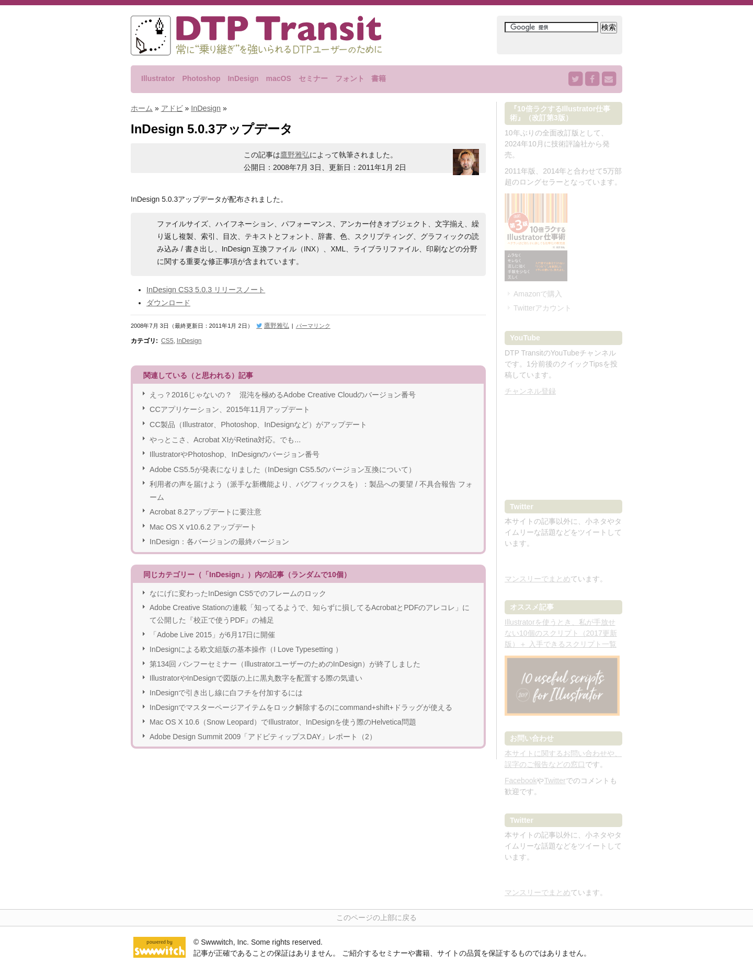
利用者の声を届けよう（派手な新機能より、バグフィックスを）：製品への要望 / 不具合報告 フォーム (311, 484)
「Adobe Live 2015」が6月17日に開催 (212, 627)
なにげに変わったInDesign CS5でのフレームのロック (238, 586)
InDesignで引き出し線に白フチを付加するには (226, 685)
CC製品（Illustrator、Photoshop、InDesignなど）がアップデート (257, 420)
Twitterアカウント (543, 308)
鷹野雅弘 (295, 154)
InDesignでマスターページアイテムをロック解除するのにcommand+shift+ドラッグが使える (301, 700)
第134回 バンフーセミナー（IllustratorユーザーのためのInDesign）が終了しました (285, 656)
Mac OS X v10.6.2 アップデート (202, 519)
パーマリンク (310, 323)
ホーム (142, 108)
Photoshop (201, 78)
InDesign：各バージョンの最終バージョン (219, 534)
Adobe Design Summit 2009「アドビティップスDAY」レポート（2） (263, 729)
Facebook (521, 780)
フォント (349, 78)
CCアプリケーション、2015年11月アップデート (229, 406)
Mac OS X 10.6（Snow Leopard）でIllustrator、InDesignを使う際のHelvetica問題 (283, 714)
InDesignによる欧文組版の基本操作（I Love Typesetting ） (246, 642)
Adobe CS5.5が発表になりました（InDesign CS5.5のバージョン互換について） (281, 464)
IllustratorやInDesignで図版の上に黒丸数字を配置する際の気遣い (256, 671)
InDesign (242, 78)
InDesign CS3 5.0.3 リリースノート (204, 288)
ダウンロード (168, 301)
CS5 (166, 338)
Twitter (554, 780)
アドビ (172, 108)
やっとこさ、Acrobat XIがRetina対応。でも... (224, 435)
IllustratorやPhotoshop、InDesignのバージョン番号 (233, 449)
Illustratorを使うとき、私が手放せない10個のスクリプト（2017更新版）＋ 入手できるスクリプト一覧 (561, 633)
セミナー (313, 78)
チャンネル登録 (530, 391)
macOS (278, 78)
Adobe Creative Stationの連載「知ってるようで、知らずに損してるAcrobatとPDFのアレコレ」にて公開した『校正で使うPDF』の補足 (310, 607)
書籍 (378, 78)
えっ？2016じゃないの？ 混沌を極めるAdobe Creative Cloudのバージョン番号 (281, 391)
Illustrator (158, 78)
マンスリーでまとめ (538, 579)
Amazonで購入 (538, 294)
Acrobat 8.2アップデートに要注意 (205, 505)
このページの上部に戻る (376, 917)
